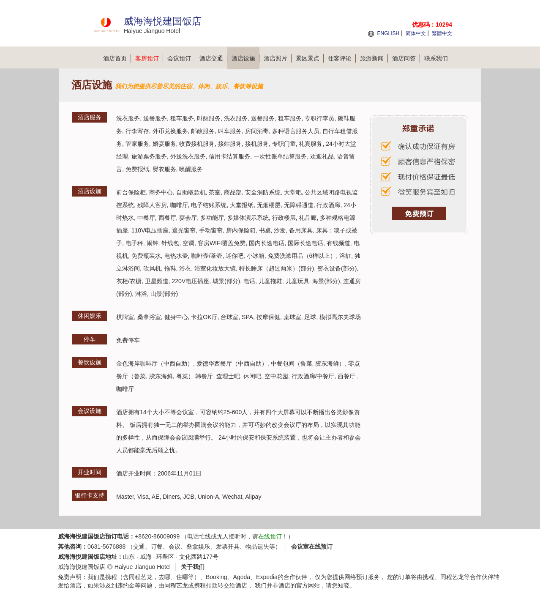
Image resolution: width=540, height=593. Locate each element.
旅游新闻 (374, 58)
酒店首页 (117, 58)
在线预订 (270, 536)
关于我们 (193, 566)
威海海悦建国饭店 (81, 566)
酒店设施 (245, 58)
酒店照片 (278, 58)
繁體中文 (442, 33)
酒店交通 (213, 58)
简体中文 (416, 33)
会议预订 (181, 58)
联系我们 (436, 58)
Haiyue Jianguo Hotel (143, 566)
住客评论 (342, 58)
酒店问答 (406, 58)
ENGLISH (388, 33)
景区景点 (310, 58)
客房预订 (149, 58)
